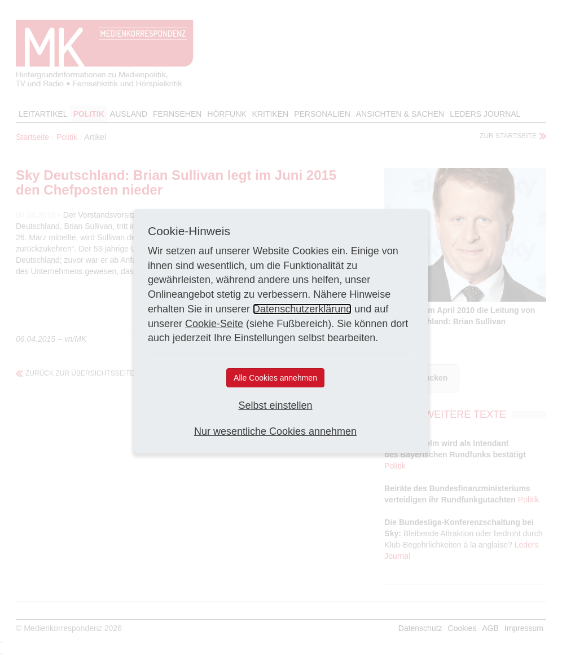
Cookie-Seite (214, 323)
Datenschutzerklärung (302, 309)
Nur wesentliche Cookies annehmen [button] (275, 431)
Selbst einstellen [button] (275, 405)
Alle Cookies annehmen (275, 377)
